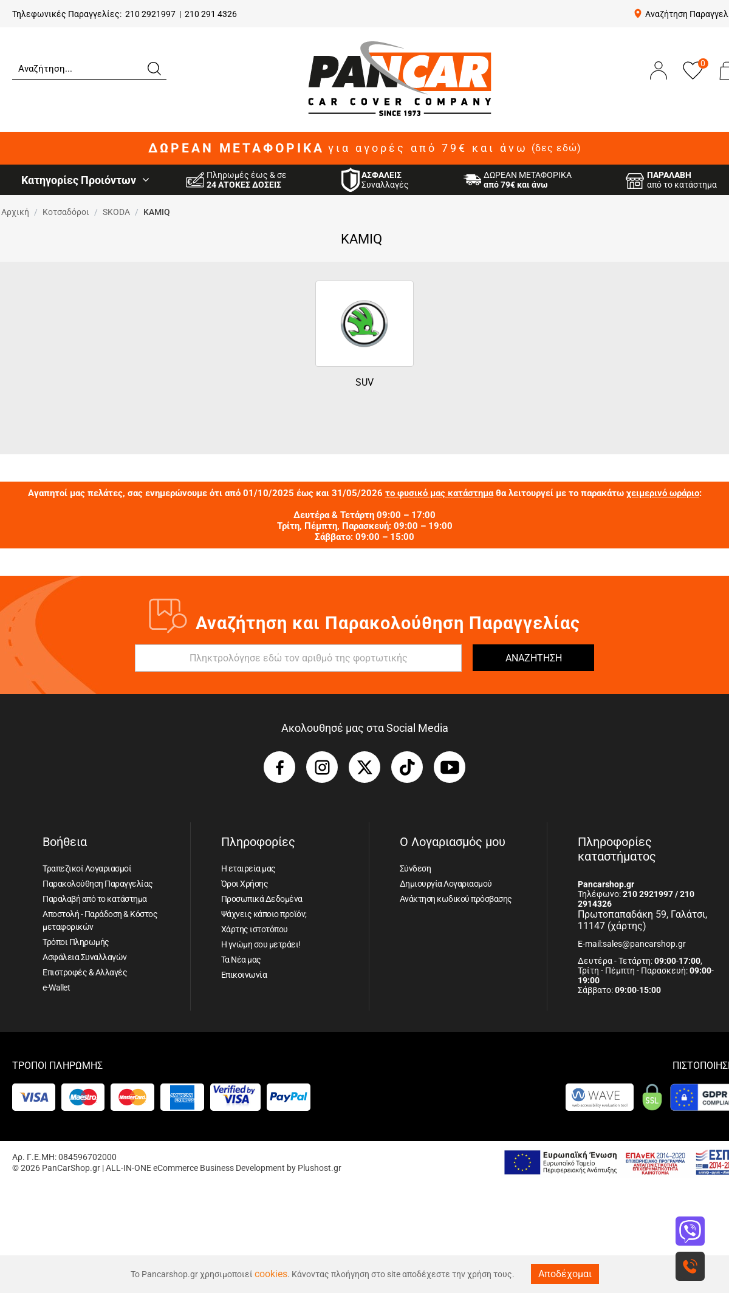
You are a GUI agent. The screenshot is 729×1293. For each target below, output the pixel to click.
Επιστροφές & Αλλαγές (85, 972)
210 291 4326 (211, 14)
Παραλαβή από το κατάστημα (95, 899)
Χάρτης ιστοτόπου (254, 929)
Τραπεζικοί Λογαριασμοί (87, 868)
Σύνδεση (415, 868)
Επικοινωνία (244, 975)
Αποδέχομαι (565, 1274)
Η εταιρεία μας (248, 868)
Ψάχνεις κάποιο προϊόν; (264, 914)
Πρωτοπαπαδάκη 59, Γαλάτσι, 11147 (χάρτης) (642, 920)
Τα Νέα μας (241, 959)
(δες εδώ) (556, 148)
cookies (271, 1274)
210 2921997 (150, 14)
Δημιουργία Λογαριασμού (446, 884)
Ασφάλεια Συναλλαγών (85, 957)
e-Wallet (56, 987)
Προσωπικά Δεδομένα (262, 899)
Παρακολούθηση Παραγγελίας (98, 884)
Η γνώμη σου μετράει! (261, 944)
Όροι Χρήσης (245, 884)
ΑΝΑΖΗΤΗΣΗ (533, 658)
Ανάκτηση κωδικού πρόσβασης (456, 899)
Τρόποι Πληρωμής (76, 942)
